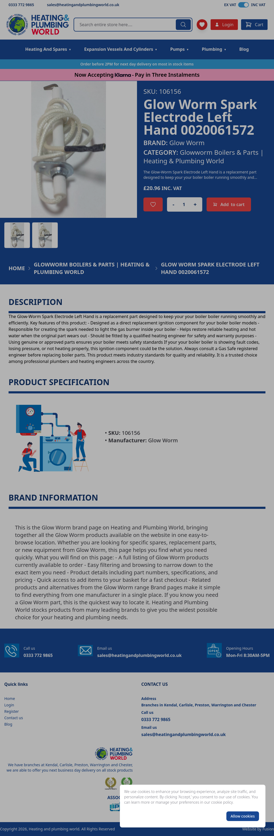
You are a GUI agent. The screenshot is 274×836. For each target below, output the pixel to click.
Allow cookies (243, 816)
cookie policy (222, 802)
